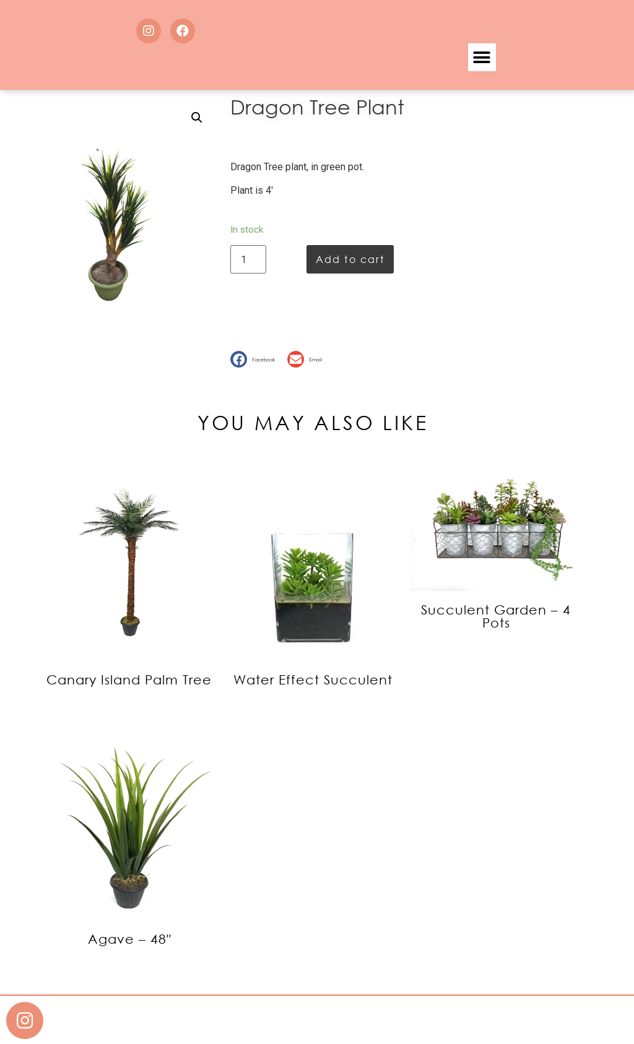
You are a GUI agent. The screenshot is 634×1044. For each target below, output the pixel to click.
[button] (482, 57)
